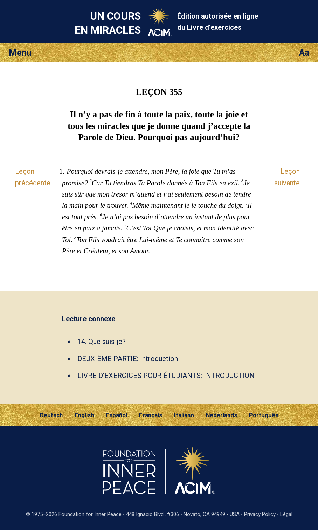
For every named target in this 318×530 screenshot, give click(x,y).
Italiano (184, 415)
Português (263, 415)
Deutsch (51, 415)
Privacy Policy (260, 514)
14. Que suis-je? (101, 341)
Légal (286, 514)
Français (150, 415)
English (84, 415)
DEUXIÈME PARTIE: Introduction (127, 359)
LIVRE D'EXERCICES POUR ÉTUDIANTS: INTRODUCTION (166, 375)
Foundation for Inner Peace (90, 514)
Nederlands (221, 415)
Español (116, 415)
